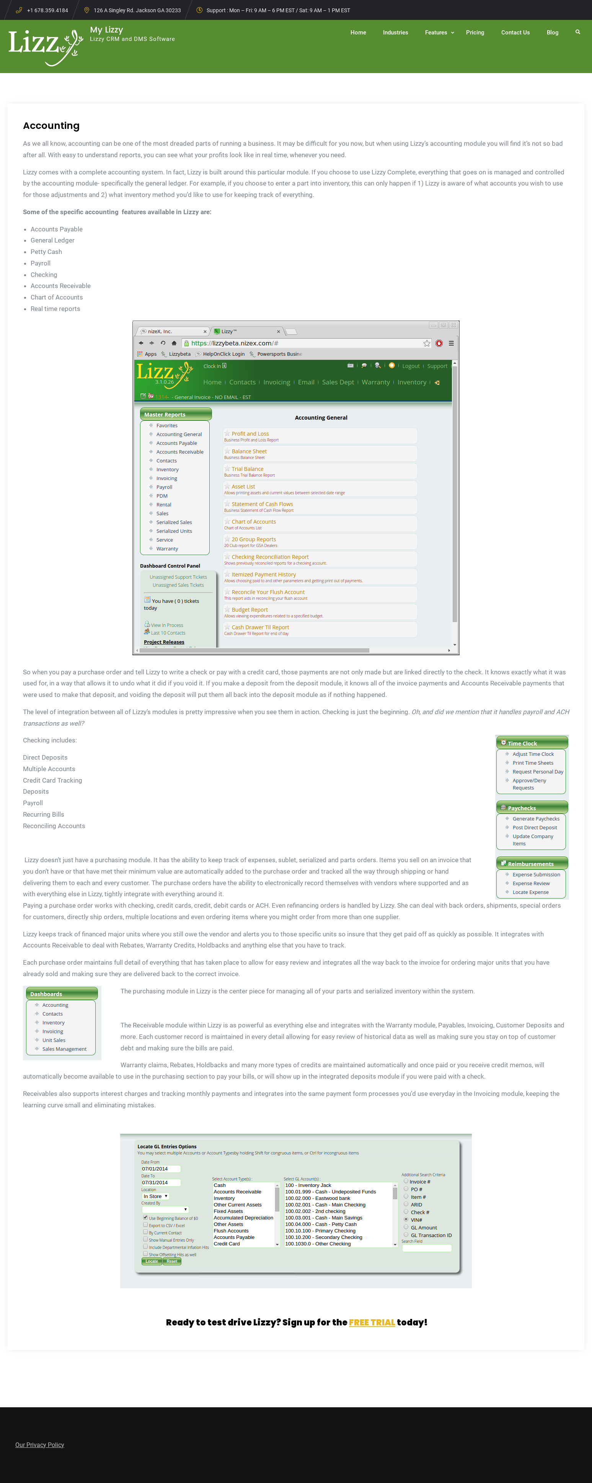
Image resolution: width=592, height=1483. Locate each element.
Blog (553, 32)
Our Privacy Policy (39, 1445)
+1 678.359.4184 (47, 10)
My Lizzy (106, 30)
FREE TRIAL (372, 1322)
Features (436, 32)
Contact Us (515, 32)
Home (358, 32)
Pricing (475, 32)
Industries (395, 32)
